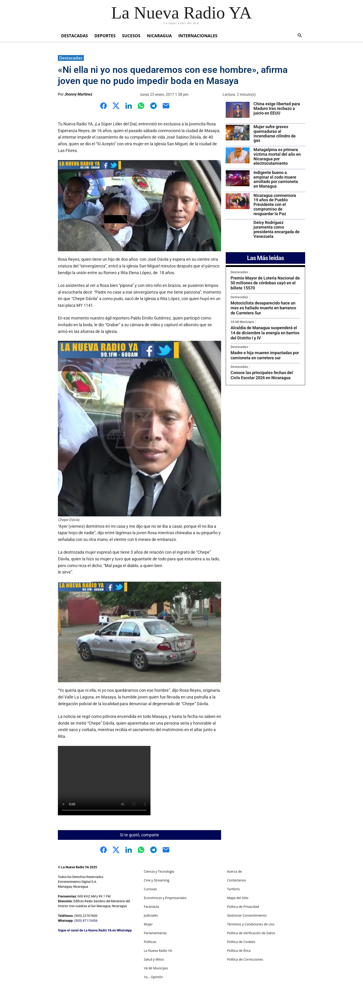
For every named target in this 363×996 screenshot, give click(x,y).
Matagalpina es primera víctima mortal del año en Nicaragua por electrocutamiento (277, 156)
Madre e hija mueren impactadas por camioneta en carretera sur (265, 355)
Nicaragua (159, 35)
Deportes (105, 35)
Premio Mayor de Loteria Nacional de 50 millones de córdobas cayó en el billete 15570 (265, 283)
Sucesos (131, 35)
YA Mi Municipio (242, 321)
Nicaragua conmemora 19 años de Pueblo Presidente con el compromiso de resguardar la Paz (274, 204)
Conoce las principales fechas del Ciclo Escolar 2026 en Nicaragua (262, 375)
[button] (299, 36)
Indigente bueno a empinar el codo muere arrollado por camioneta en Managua (275, 179)
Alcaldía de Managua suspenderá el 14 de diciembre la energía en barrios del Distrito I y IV (265, 332)
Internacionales (197, 35)
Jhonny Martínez (78, 94)
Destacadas (74, 35)
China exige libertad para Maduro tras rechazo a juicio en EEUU (276, 108)
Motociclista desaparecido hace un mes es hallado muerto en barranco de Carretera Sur (263, 308)
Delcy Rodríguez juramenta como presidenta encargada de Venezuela (276, 229)
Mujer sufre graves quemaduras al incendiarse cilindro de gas (274, 133)
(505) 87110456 (85, 920)
